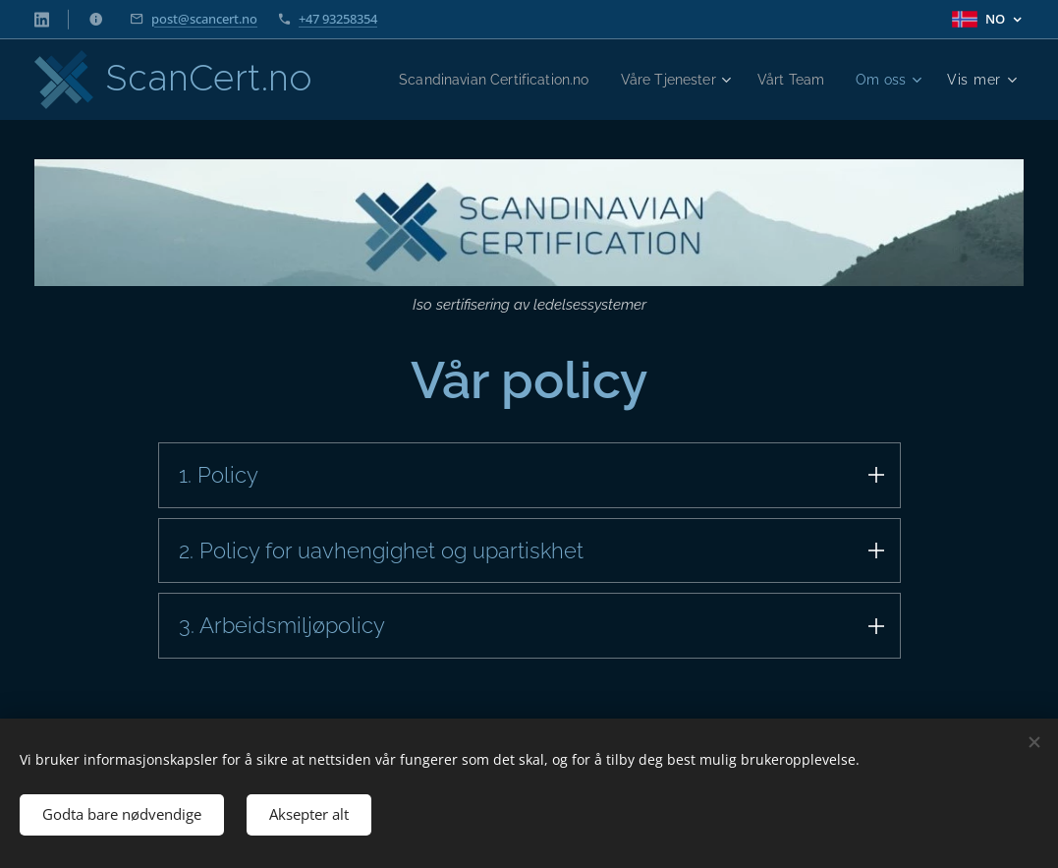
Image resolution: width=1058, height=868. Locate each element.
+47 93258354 (338, 19)
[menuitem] (571, 79)
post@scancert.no (204, 19)
